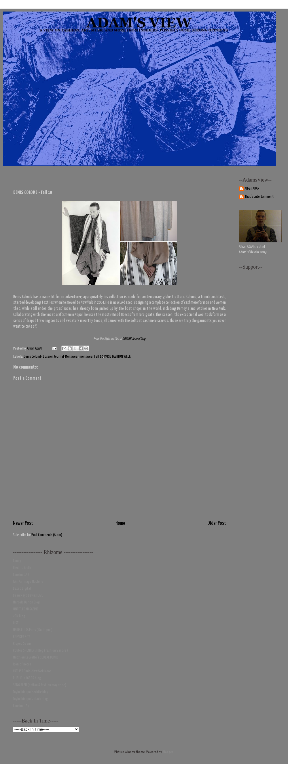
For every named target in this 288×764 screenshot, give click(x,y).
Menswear (71, 357)
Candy (17, 561)
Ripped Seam (22, 644)
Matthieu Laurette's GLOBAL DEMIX (35, 657)
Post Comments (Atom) (46, 535)
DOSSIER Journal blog (133, 339)
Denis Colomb (33, 357)
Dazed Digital (22, 589)
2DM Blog (19, 616)
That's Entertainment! (259, 197)
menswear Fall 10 (91, 357)
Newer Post (23, 523)
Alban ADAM (252, 188)
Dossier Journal (53, 357)
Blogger (167, 752)
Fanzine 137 (21, 575)
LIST (15, 623)
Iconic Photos (22, 664)
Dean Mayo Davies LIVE (28, 595)
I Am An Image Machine (28, 582)
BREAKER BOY (21, 637)
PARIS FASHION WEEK (117, 357)
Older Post (216, 523)
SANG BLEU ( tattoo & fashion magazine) (39, 685)
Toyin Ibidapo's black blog (30, 699)
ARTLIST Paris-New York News (32, 671)
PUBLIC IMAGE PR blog (27, 678)
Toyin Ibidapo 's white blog (30, 692)
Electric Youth (22, 568)
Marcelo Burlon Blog (26, 602)
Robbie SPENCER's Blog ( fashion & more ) (40, 650)
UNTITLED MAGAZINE (25, 609)
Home (120, 523)
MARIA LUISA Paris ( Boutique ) (32, 630)
